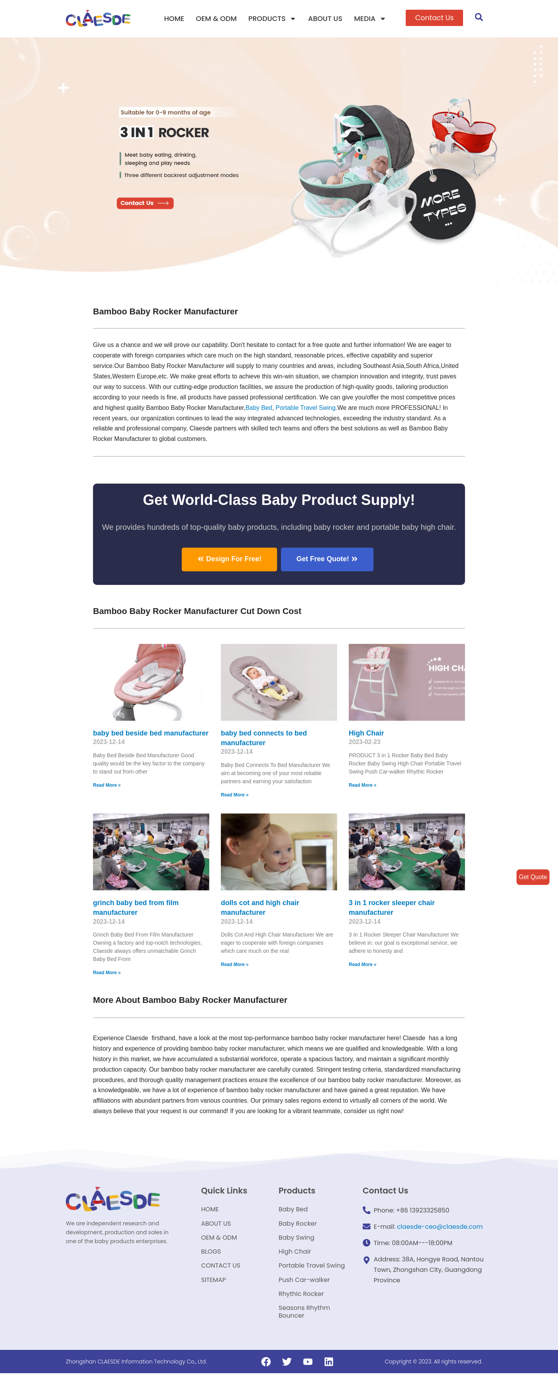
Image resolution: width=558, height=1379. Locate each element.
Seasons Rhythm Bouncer (304, 1317)
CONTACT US (220, 1269)
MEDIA (370, 18)
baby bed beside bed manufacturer (150, 733)
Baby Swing (296, 1239)
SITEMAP (213, 1283)
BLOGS (211, 1254)
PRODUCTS (272, 18)
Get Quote (532, 877)
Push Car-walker (304, 1283)
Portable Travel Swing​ (307, 407)
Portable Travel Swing (312, 1269)
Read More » (107, 785)
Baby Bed (259, 407)
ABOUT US (325, 18)
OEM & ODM (216, 18)
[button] (434, 18)
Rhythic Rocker (301, 1298)
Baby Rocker (298, 1224)
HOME (174, 18)
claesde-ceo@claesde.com (440, 1227)
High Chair (366, 733)
